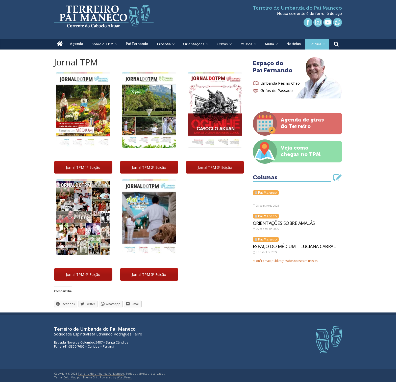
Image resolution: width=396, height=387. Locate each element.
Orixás (222, 44)
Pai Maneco (267, 193)
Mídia (269, 44)
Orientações (193, 44)
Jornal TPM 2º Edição (149, 167)
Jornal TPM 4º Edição (83, 274)
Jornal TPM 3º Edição (215, 167)
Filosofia (164, 44)
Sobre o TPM (102, 44)
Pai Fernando (137, 44)
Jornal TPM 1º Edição (83, 167)
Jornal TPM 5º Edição (149, 274)
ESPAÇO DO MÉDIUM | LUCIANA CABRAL (294, 246)
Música (246, 44)
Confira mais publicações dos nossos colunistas (285, 261)
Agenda (76, 44)
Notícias (293, 44)
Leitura (315, 44)
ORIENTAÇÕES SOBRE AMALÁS (284, 223)
